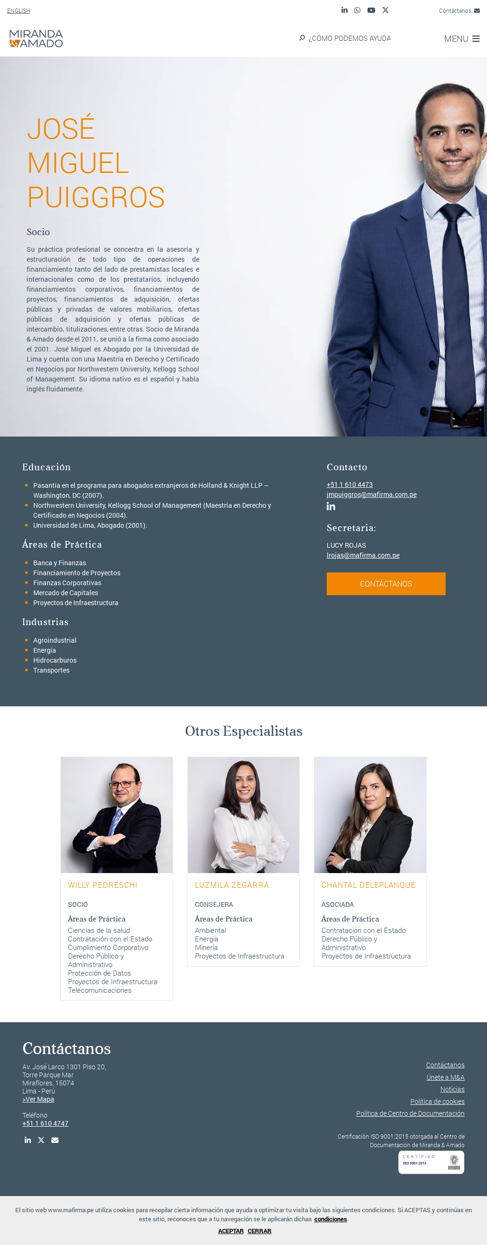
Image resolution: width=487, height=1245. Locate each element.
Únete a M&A (446, 1077)
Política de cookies (437, 1101)
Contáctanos (459, 10)
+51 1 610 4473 (350, 484)
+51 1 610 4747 (45, 1123)
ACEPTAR (231, 1230)
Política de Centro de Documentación (410, 1113)
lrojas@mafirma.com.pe (363, 555)
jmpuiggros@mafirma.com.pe (372, 494)
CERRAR (260, 1230)
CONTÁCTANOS (386, 584)
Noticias (452, 1088)
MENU (462, 38)
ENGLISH (18, 10)
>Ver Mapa (38, 1098)
